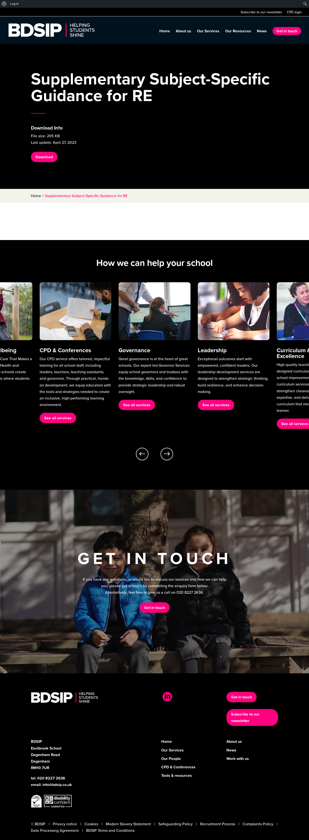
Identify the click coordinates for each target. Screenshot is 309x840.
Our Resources (238, 31)
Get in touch (286, 31)
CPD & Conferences (178, 767)
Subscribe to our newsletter (261, 12)
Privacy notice (65, 823)
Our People (171, 758)
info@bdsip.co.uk (57, 784)
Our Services (208, 31)
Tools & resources (176, 775)
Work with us (237, 758)
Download (44, 157)
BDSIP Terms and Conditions (110, 830)
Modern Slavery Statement (128, 823)
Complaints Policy (258, 823)
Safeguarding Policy (175, 823)
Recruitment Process (217, 823)
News (262, 31)
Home (164, 31)
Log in (14, 4)
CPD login (294, 12)
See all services (57, 418)
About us (183, 31)
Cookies (91, 823)
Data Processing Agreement (55, 830)
